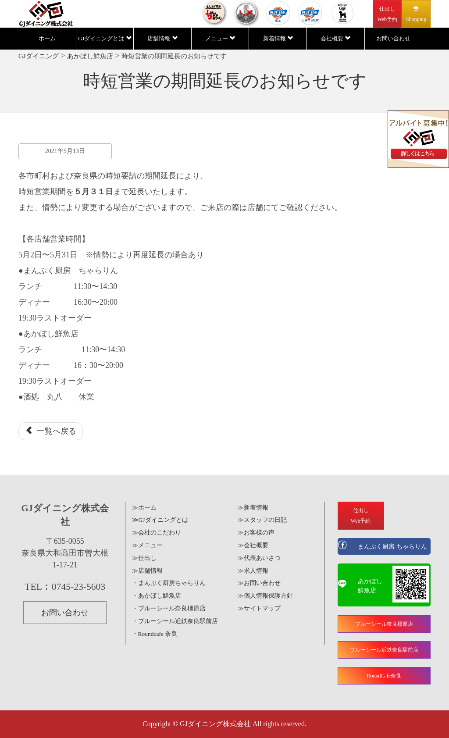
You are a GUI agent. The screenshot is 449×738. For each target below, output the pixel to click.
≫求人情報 (253, 570)
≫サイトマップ (259, 608)
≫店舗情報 (147, 570)
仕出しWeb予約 (387, 14)
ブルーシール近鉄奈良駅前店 (384, 650)
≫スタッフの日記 (262, 520)
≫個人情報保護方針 (265, 595)
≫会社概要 (253, 545)
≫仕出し (144, 558)
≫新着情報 (253, 507)
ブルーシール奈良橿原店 (384, 624)
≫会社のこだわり (156, 532)
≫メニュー (147, 545)
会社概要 (335, 39)
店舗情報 (162, 39)
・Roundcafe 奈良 (155, 634)
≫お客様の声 (256, 532)
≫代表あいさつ (259, 558)
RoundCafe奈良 (384, 676)
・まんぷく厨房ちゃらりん (169, 583)
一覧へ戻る (50, 430)
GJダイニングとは (104, 39)
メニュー (220, 39)
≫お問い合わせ (259, 583)
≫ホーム (144, 507)
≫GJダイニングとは (160, 520)
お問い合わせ (393, 39)
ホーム (47, 39)
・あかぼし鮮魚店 (156, 595)
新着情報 (278, 39)
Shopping (416, 14)
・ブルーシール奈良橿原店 (169, 608)
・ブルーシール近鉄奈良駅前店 (175, 621)
